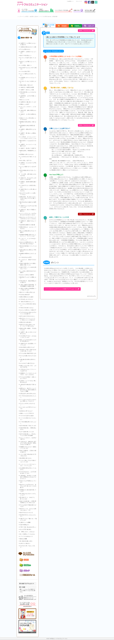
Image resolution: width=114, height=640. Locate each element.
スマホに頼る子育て (25, 71)
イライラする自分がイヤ (26, 536)
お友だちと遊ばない (25, 543)
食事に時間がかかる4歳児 (26, 297)
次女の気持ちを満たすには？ (27, 347)
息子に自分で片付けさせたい (27, 316)
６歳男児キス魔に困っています (28, 102)
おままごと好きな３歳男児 (27, 274)
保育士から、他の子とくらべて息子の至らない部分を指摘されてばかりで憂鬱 (28, 390)
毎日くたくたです (24, 99)
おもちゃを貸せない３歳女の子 (28, 310)
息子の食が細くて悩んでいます (28, 425)
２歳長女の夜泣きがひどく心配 (28, 47)
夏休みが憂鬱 (23, 538)
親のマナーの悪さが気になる (27, 292)
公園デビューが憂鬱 (25, 522)
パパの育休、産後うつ (26, 65)
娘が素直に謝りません (26, 458)
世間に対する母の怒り (26, 322)
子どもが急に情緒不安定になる (28, 353)
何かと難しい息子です (26, 160)
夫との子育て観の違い (26, 529)
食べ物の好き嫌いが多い (26, 541)
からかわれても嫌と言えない (27, 363)
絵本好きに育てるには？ (26, 411)
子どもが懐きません (25, 49)
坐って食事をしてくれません (27, 534)
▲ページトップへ (91, 296)
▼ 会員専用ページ (70, 1)
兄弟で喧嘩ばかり (24, 524)
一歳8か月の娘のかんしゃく (27, 301)
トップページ (21, 16)
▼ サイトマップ (79, 1)
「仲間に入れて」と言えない (27, 531)
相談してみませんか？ (85, 214)
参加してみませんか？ (85, 30)
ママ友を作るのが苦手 (26, 257)
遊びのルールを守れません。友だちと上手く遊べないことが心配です (28, 486)
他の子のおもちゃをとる (26, 512)
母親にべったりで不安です (27, 413)
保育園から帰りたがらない (27, 154)
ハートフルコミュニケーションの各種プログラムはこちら (61, 289)
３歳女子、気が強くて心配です (28, 148)
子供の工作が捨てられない (27, 307)
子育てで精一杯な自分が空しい (28, 527)
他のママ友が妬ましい (26, 55)
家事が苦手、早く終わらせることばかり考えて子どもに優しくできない (28, 198)
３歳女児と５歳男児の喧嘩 (27, 87)
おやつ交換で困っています (27, 431)
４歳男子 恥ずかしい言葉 (27, 89)
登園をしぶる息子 (24, 104)
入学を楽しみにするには (26, 299)
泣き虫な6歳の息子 (25, 294)
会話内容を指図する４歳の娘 (27, 224)
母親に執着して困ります (26, 85)
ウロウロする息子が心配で (27, 415)
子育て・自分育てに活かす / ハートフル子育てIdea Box (38, 16)
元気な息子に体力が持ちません (28, 393)
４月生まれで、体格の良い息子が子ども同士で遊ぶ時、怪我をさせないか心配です (28, 443)
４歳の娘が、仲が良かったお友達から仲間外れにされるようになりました (28, 477)
